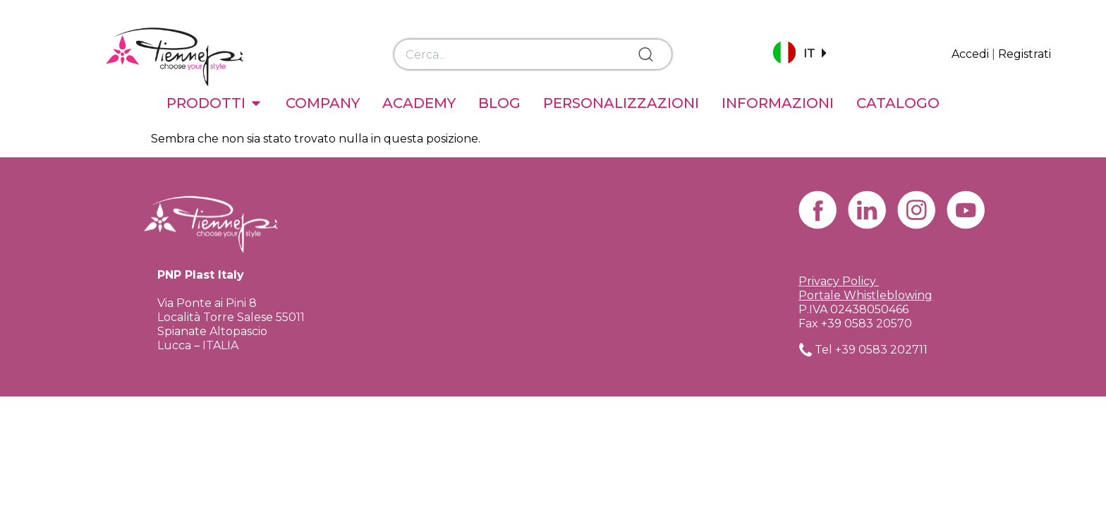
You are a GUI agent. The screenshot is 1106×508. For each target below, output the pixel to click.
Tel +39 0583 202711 (871, 349)
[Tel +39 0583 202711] (805, 350)
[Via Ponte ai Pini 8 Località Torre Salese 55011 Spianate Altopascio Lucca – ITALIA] (553, 285)
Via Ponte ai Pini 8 (207, 303)
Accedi (970, 54)
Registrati (1024, 54)
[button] (799, 54)
